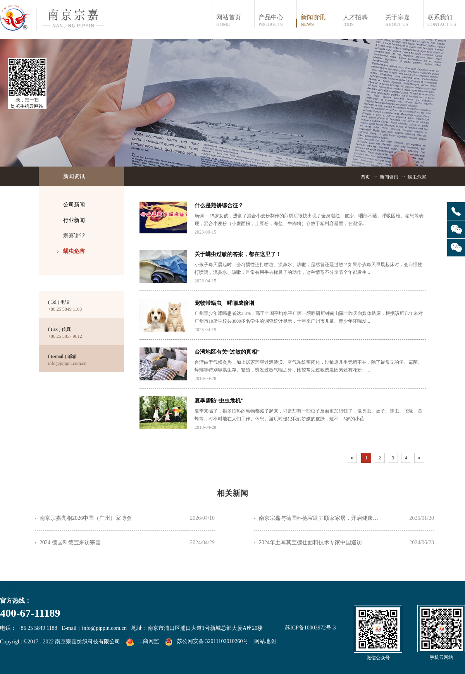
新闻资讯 (389, 177)
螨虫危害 (417, 177)
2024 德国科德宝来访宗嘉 (70, 542)
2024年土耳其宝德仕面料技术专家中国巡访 (310, 542)
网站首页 (235, 21)
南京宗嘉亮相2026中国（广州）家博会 (86, 518)
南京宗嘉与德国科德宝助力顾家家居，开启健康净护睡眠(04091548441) (321, 518)
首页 (365, 177)
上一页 (352, 459)
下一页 (420, 459)
